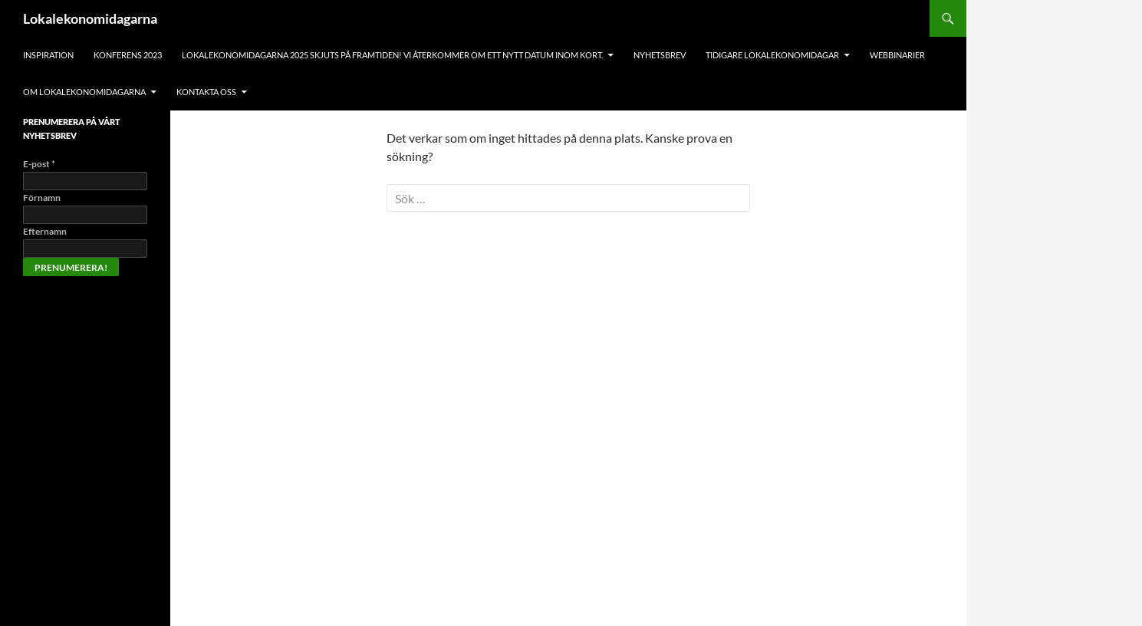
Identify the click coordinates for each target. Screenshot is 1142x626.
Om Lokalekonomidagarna (84, 92)
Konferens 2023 (128, 55)
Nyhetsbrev (660, 55)
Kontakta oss (206, 92)
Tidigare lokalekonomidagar (772, 55)
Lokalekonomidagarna (90, 18)
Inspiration (48, 55)
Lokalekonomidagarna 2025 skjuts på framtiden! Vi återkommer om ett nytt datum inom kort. (392, 55)
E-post (39, 164)
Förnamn (42, 197)
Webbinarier (897, 55)
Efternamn (45, 231)
